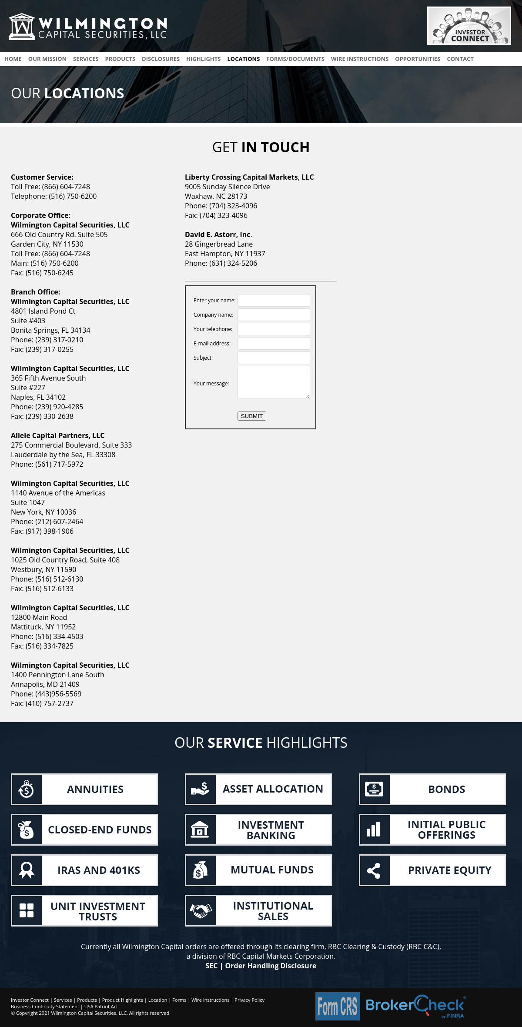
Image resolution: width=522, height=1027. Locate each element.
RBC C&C (422, 946)
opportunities (417, 59)
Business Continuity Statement (45, 1006)
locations (243, 59)
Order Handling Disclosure (271, 965)
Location (157, 1000)
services (86, 59)
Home (13, 59)
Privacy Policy (249, 1000)
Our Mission (47, 59)
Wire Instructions (210, 1000)
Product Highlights (122, 1000)
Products (87, 1000)
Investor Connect (30, 1000)
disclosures (161, 59)
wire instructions (359, 59)
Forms (179, 1000)
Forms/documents (295, 59)
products (120, 59)
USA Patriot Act (101, 1006)
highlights (203, 59)
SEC (212, 965)
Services (63, 1000)
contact (460, 59)
